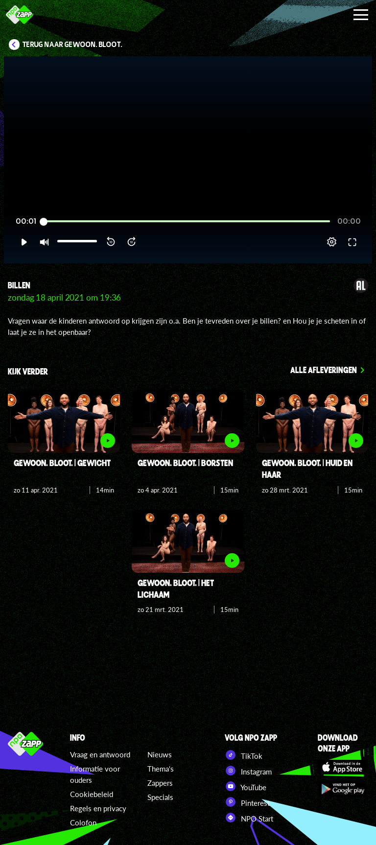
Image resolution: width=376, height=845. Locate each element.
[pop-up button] (332, 242)
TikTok (243, 755)
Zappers (160, 782)
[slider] (187, 221)
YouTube (245, 786)
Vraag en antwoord (100, 754)
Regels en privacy (98, 808)
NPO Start (249, 817)
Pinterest (247, 802)
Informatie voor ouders (95, 774)
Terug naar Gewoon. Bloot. (72, 44)
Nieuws (159, 754)
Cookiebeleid (91, 794)
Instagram (248, 770)
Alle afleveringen (323, 369)
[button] (24, 242)
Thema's (160, 768)
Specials (160, 797)
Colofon (83, 822)
